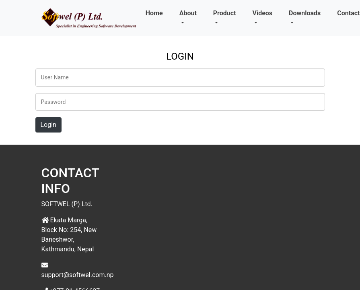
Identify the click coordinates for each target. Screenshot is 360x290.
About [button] (188, 13)
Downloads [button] (305, 13)
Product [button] (224, 13)
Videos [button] (262, 13)
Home (154, 13)
